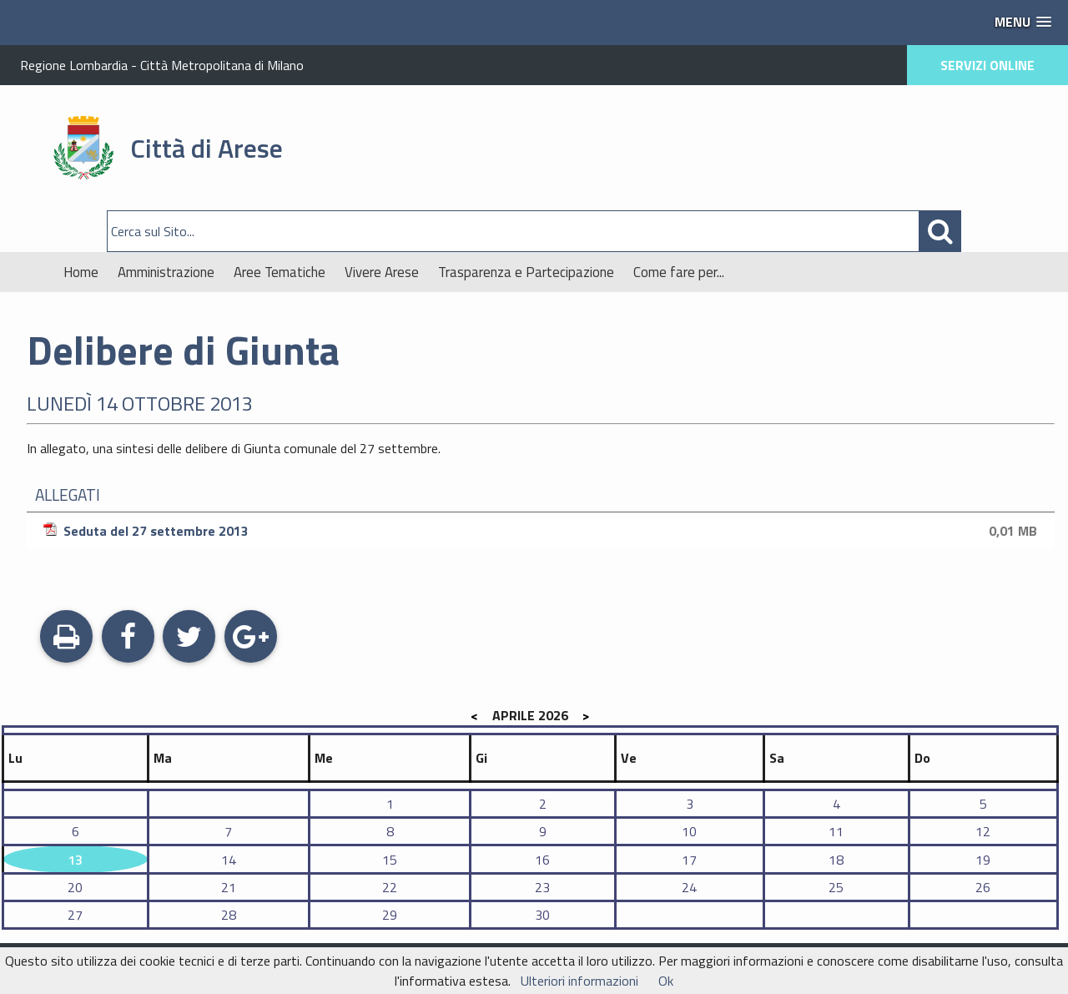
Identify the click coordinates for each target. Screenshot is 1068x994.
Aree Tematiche (279, 272)
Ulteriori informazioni (579, 981)
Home (80, 272)
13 (75, 860)
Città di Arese (206, 148)
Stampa (66, 638)
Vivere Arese (382, 272)
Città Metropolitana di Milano (222, 65)
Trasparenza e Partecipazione (526, 272)
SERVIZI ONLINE (987, 65)
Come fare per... (678, 272)
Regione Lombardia (74, 65)
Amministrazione (166, 272)
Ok (665, 981)
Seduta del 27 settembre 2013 (542, 531)
